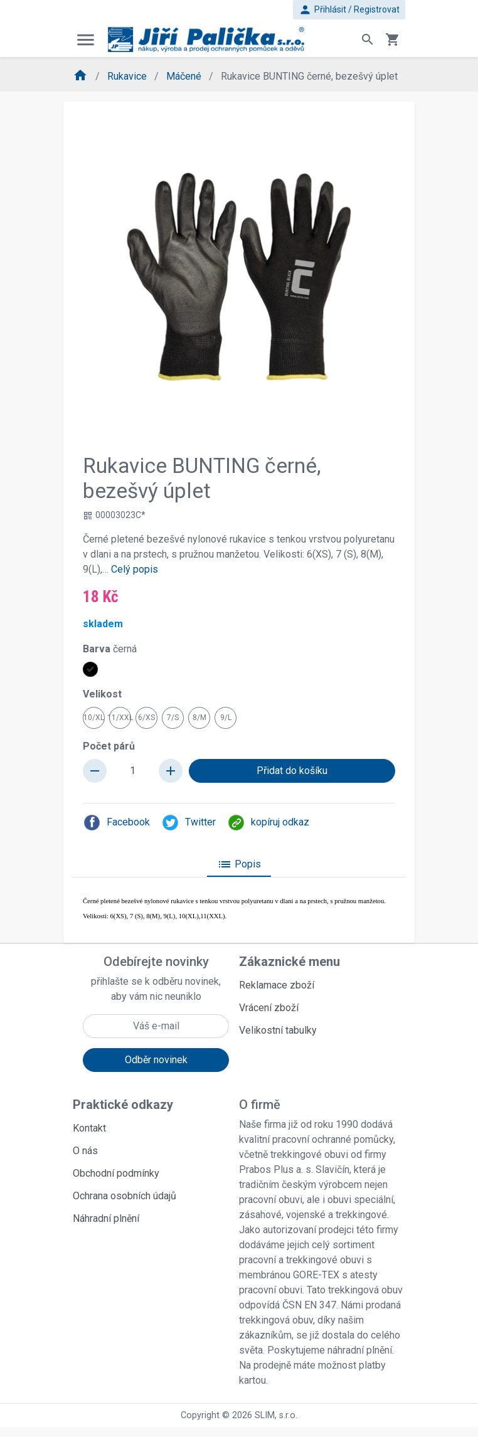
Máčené (185, 76)
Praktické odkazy (123, 1104)
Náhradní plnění (106, 1218)
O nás (85, 1151)
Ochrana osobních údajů (124, 1196)
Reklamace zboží (276, 985)
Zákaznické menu (289, 961)
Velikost (102, 694)
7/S (173, 717)
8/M (199, 717)
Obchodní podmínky (116, 1173)
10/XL (93, 717)
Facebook (116, 823)
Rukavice (128, 76)
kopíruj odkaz (268, 823)
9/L (225, 717)
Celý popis (134, 569)
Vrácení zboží (269, 1008)
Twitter (188, 823)
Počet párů (109, 746)
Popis (239, 864)
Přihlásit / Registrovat (349, 9)
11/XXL (120, 717)
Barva (110, 649)
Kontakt (89, 1128)
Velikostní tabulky (278, 1030)
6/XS (146, 717)
